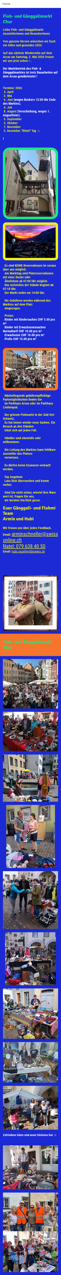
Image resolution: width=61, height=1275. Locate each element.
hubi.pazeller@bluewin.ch (28, 551)
